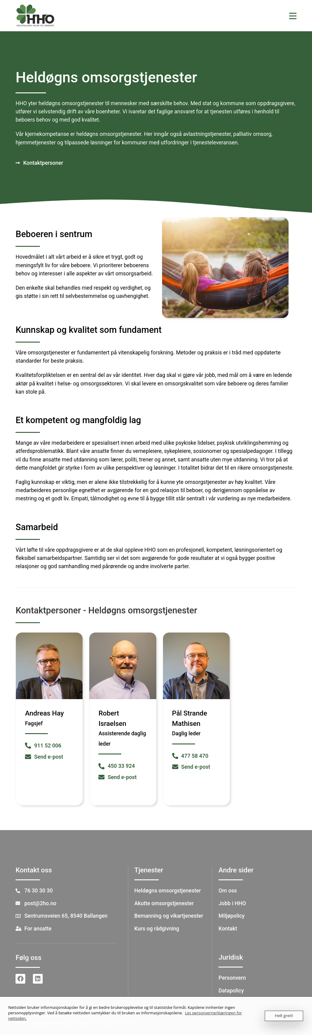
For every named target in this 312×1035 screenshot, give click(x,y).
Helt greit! (284, 1016)
